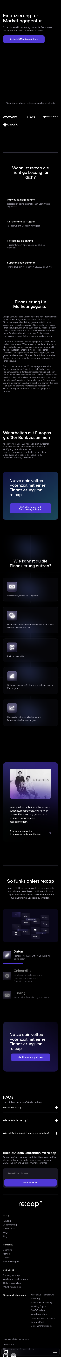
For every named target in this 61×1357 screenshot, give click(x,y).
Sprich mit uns (34, 1102)
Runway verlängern (12, 1275)
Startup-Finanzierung (41, 1302)
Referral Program (11, 1262)
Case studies (9, 1229)
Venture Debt (37, 1322)
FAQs (5, 1232)
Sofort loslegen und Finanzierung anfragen (30, 508)
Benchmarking (10, 1225)
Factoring (35, 1299)
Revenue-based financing (43, 1318)
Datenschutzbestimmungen (16, 1339)
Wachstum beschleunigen (15, 1279)
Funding (7, 1221)
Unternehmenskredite (41, 1326)
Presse (6, 1258)
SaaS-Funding (38, 1310)
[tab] (30, 956)
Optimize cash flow (12, 1283)
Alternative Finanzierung (42, 1295)
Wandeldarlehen (39, 1314)
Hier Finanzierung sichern (30, 1057)
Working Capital (38, 1306)
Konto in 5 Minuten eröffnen (24, 39)
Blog (5, 1236)
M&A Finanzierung (12, 1287)
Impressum (8, 1344)
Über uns (7, 1250)
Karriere (6, 1254)
